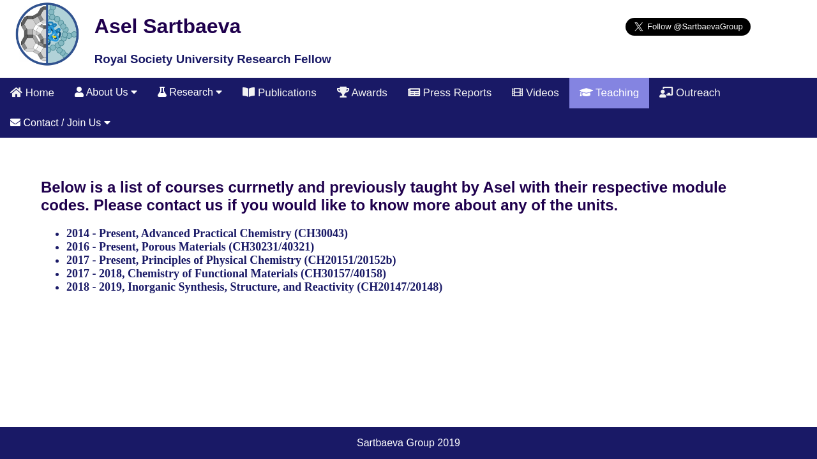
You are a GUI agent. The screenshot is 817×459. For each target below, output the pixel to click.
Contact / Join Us (60, 122)
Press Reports (449, 93)
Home (32, 93)
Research (190, 92)
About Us (106, 92)
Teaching (609, 93)
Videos (535, 93)
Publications (279, 93)
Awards (362, 93)
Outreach (690, 93)
